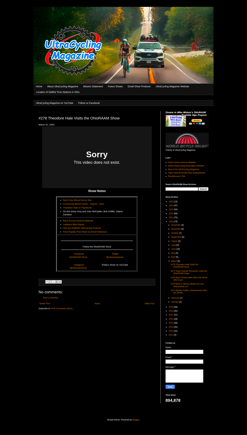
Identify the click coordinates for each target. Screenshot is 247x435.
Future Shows (115, 86)
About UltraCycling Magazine (62, 86)
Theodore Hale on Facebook (77, 207)
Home (39, 86)
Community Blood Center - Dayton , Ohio (83, 204)
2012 (171, 335)
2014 (171, 327)
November (176, 229)
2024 (171, 205)
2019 (171, 307)
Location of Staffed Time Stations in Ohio (57, 92)
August (174, 241)
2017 (171, 315)
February (175, 298)
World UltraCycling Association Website (186, 166)
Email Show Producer (139, 86)
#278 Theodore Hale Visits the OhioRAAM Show (184, 265)
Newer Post (44, 303)
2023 (171, 209)
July (173, 245)
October (175, 233)
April (173, 257)
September (176, 237)
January (175, 302)
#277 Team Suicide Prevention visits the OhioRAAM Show (189, 272)
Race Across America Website (78, 220)
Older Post (149, 303)
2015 (171, 323)
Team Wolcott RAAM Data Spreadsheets (186, 173)
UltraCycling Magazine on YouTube (54, 103)
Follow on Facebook (89, 103)
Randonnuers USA (176, 176)
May (173, 253)
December (176, 225)
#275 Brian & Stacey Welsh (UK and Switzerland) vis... (187, 285)
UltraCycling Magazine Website (172, 86)
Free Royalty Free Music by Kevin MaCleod (85, 232)
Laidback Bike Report (73, 224)
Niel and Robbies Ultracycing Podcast (82, 228)
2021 (171, 217)
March (174, 261)
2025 (171, 201)
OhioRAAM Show (78, 257)
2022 (171, 213)
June (173, 249)
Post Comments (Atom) (62, 308)
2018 (171, 311)
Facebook (79, 254)
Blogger (135, 420)
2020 (171, 221)
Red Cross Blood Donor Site (77, 200)
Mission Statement (93, 86)
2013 (171, 331)
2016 (171, 319)
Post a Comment (50, 298)
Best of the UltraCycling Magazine (183, 169)
